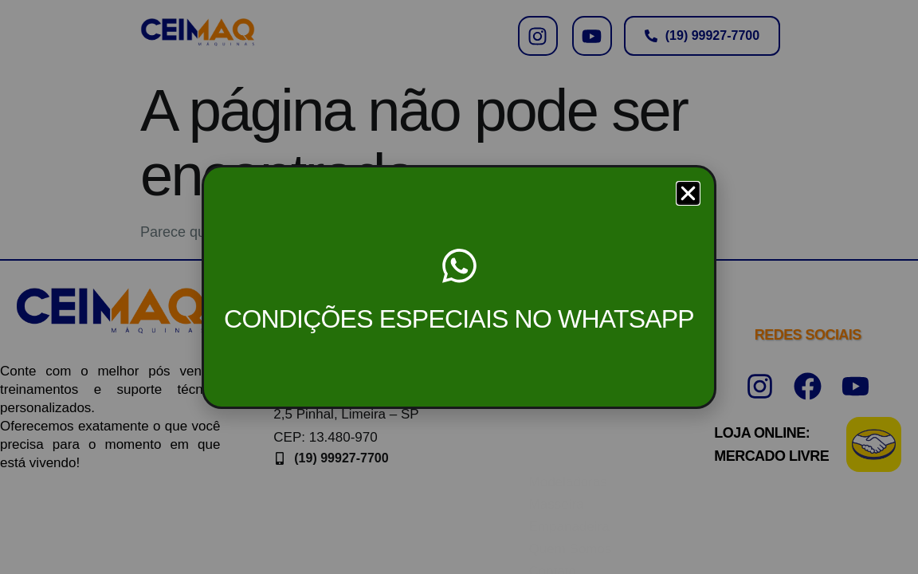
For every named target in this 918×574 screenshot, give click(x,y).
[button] (688, 193)
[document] (459, 287)
